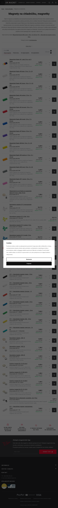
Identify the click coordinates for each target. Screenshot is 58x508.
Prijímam (29, 263)
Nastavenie (29, 259)
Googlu (20, 250)
